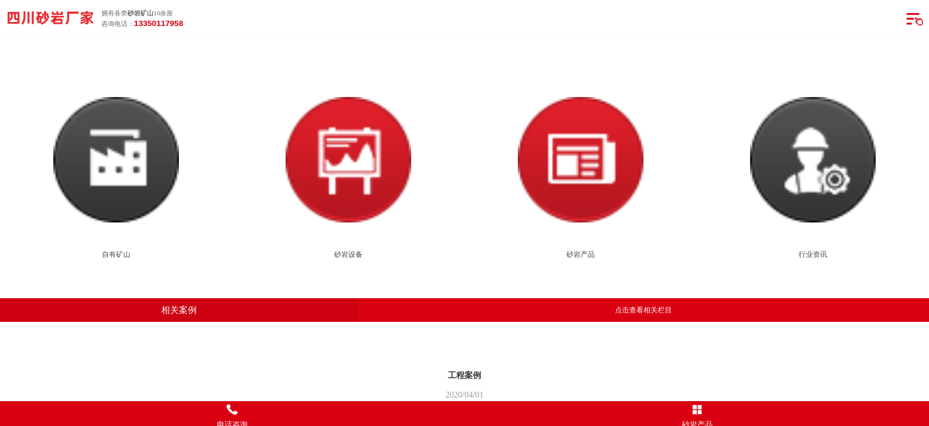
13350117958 (158, 23)
